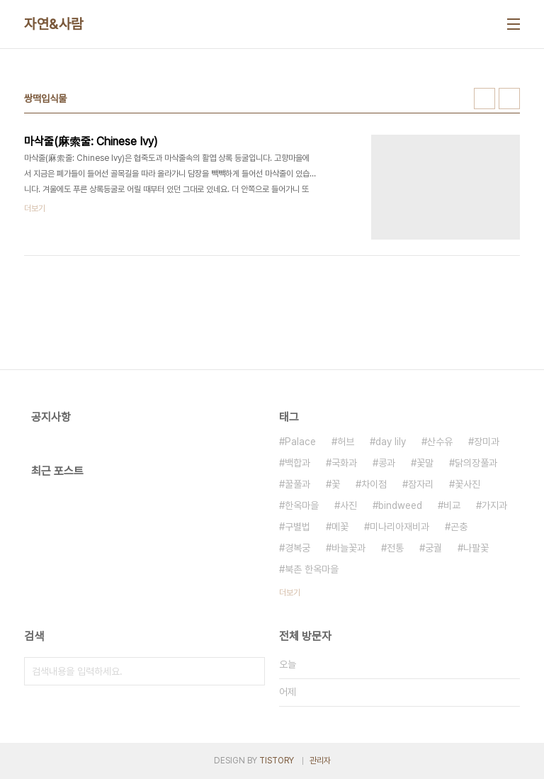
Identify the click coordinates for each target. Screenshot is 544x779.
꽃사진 (467, 484)
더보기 (289, 593)
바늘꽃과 (349, 548)
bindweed (400, 505)
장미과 (486, 441)
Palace (300, 441)
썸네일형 (484, 98)
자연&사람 (54, 24)
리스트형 (509, 98)
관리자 (320, 761)
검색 (250, 671)
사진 (348, 505)
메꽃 (340, 526)
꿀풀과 (297, 484)
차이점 (374, 484)
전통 (395, 548)
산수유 (440, 441)
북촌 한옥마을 (312, 569)
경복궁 (297, 548)
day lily (390, 441)
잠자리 (421, 484)
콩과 (386, 463)
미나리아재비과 (399, 526)
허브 (345, 441)
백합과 (297, 463)
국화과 (344, 463)
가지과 (494, 505)
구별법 (297, 526)
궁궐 (433, 548)
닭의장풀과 (476, 463)
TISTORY (276, 761)
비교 (451, 505)
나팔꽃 (476, 548)
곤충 (459, 526)
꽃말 (425, 463)
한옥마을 (302, 505)
